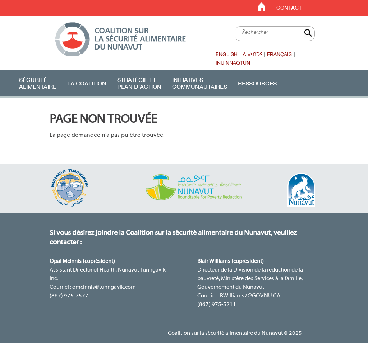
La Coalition (86, 83)
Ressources (257, 83)
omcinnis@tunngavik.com (104, 287)
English (227, 54)
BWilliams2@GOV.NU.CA (250, 296)
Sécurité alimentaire (37, 83)
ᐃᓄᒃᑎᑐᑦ (252, 54)
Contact (289, 7)
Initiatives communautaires (199, 83)
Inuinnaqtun (233, 62)
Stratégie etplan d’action (139, 83)
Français (279, 54)
